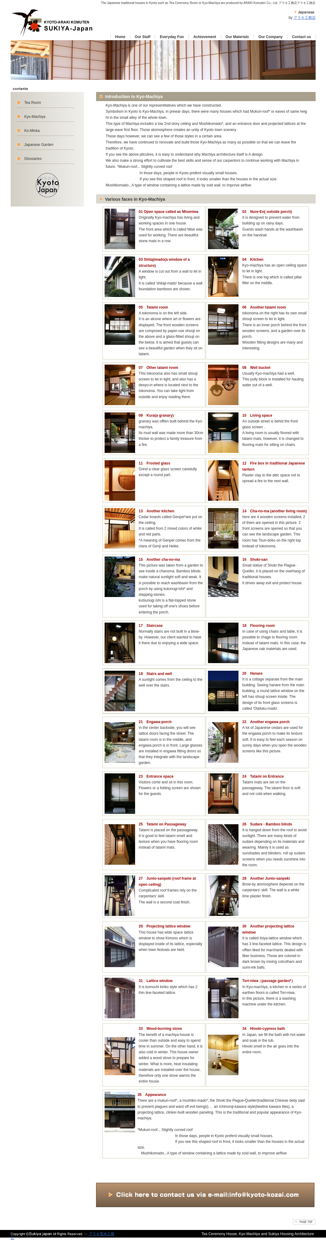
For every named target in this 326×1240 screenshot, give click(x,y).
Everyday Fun (172, 37)
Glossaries (33, 159)
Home (120, 37)
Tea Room (32, 103)
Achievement (204, 37)
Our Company (270, 37)
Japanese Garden (38, 145)
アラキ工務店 (305, 18)
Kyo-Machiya (34, 117)
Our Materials (237, 37)
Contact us (301, 37)
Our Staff (142, 37)
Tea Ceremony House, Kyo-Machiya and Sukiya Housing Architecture (258, 1234)
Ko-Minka (32, 131)
